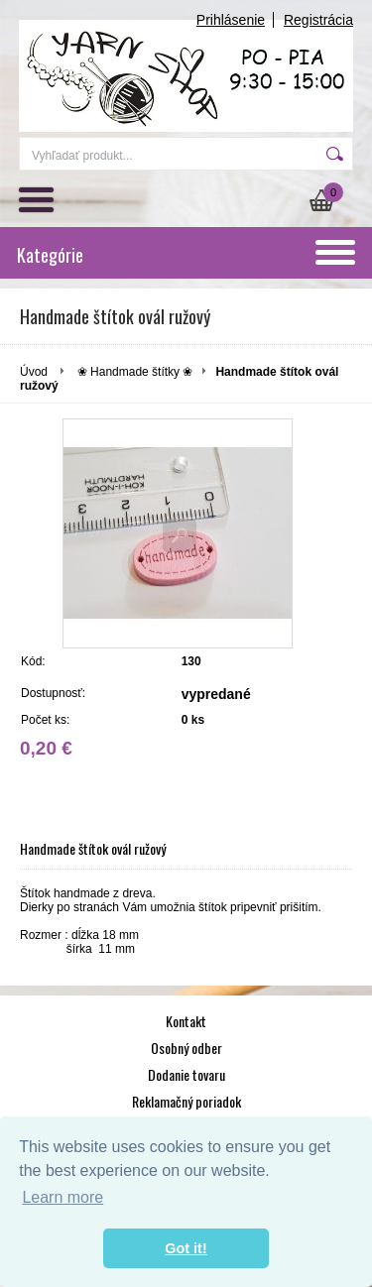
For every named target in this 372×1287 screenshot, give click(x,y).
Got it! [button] (185, 1248)
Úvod (34, 372)
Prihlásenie (230, 20)
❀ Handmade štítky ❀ (135, 372)
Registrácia (318, 20)
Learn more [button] (62, 1197)
